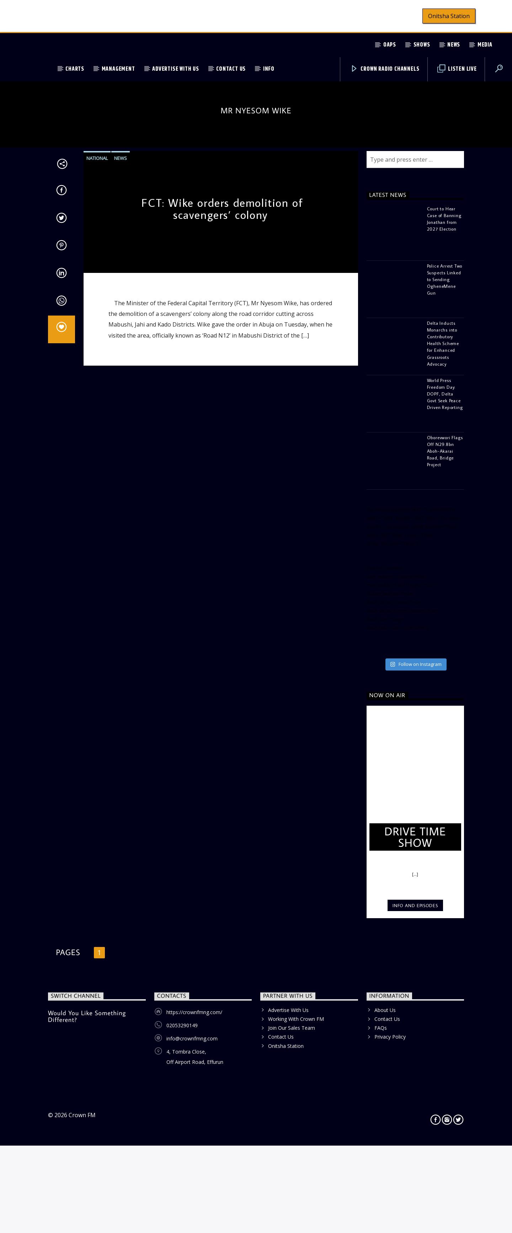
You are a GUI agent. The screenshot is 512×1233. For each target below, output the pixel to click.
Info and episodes (415, 1181)
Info (268, 69)
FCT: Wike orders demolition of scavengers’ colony (222, 484)
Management (118, 69)
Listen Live (457, 69)
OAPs (389, 45)
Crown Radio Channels (385, 69)
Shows (422, 45)
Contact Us (231, 69)
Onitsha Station (449, 16)
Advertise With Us (175, 69)
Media (485, 45)
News (453, 45)
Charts (74, 69)
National (97, 434)
